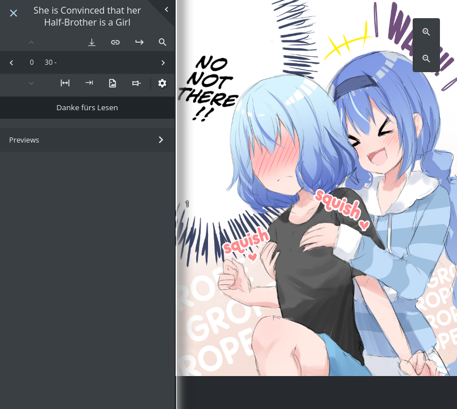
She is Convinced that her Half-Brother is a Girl (87, 16)
